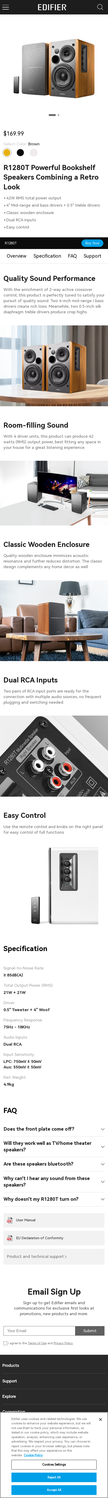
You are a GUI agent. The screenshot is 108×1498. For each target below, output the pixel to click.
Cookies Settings (54, 1464)
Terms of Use (37, 1343)
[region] (54, 1455)
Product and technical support (35, 1256)
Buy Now (92, 243)
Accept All (54, 1490)
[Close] (100, 1419)
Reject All (54, 1477)
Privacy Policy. (63, 1343)
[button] (52, 115)
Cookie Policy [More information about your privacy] (33, 1455)
